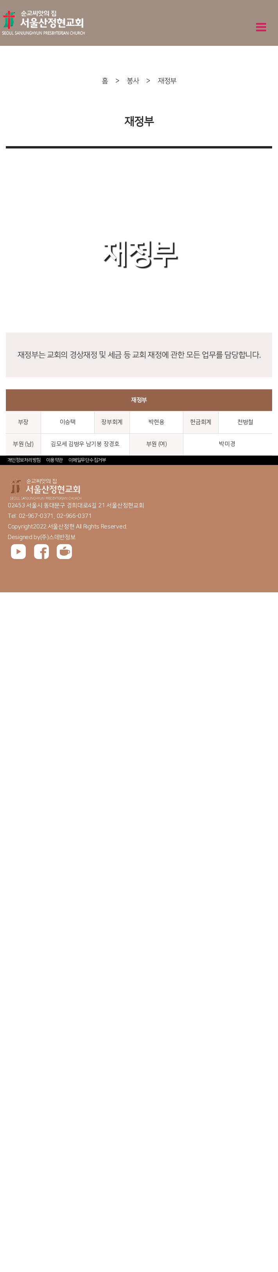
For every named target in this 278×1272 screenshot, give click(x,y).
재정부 (167, 81)
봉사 (133, 81)
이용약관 (54, 460)
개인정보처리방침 (24, 460)
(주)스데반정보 (58, 537)
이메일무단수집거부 (87, 460)
